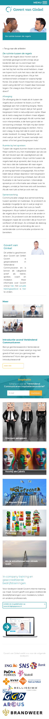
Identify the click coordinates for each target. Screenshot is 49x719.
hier (12, 286)
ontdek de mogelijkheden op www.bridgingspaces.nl (14, 605)
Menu (40, 2)
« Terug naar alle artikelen (14, 48)
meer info (7, 366)
